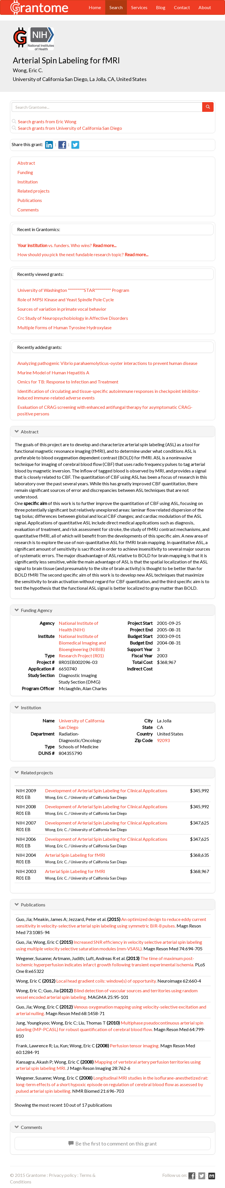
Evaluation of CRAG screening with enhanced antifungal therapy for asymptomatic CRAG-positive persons (104, 410)
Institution (27, 181)
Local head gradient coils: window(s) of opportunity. (106, 980)
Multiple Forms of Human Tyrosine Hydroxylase (64, 327)
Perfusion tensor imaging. (134, 1045)
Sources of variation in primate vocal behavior (61, 309)
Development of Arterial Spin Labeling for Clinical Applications (106, 790)
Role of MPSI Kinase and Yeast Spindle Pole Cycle (65, 299)
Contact (182, 7)
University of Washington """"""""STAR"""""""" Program (73, 290)
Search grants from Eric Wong (44, 121)
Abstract (26, 162)
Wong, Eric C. (28, 70)
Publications (29, 200)
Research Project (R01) (81, 655)
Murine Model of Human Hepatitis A (53, 372)
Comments (28, 209)
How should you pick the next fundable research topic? (82, 254)
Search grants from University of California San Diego (67, 128)
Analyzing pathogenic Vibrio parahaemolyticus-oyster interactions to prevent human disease (107, 363)
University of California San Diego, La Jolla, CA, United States (80, 79)
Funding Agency (36, 610)
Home (95, 7)
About (204, 7)
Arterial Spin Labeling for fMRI (75, 855)
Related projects (33, 190)
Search (116, 7)
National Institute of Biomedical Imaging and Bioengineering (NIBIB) (82, 642)
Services (139, 7)
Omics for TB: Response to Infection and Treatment (67, 381)
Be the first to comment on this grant (112, 1143)
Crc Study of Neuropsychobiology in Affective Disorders (72, 318)
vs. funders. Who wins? (66, 245)
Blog (160, 7)
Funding (25, 172)
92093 (163, 740)
